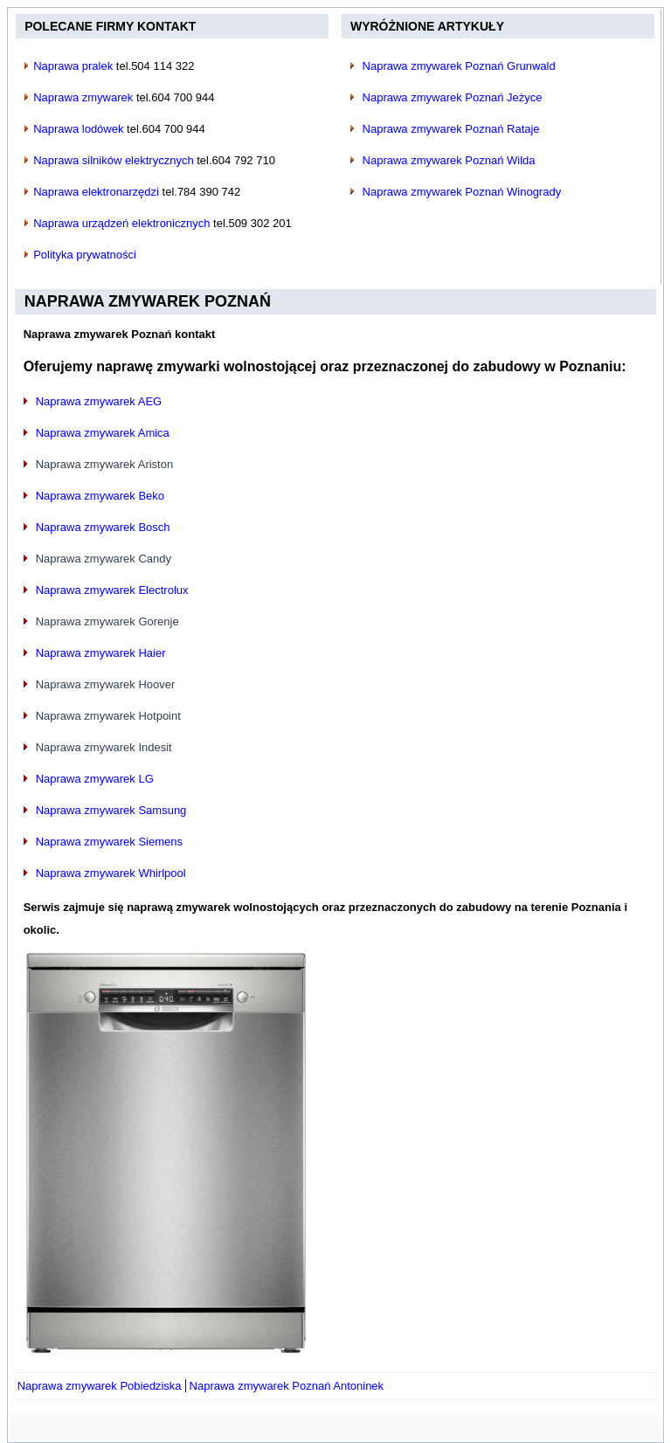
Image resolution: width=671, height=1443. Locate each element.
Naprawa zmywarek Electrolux (112, 590)
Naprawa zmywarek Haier (101, 652)
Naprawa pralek (73, 65)
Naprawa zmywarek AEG (99, 401)
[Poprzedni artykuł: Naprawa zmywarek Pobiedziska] (99, 1385)
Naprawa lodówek (78, 128)
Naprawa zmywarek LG (95, 778)
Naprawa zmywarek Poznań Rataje (451, 128)
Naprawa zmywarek (83, 97)
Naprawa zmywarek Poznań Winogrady (462, 191)
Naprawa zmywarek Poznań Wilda (449, 160)
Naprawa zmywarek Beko (100, 495)
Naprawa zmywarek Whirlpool (111, 873)
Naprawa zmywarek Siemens (109, 841)
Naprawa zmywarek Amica (102, 432)
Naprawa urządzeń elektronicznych (121, 223)
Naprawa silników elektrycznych (113, 160)
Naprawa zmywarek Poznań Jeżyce (453, 97)
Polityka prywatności (84, 254)
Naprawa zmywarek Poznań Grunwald (459, 65)
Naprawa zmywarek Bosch (103, 527)
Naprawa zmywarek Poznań (147, 301)
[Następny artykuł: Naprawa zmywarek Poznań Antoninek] (287, 1385)
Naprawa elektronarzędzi (96, 191)
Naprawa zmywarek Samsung (111, 810)
